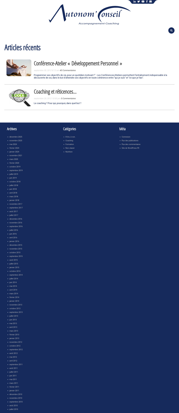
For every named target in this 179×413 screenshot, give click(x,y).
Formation (70, 144)
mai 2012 (13, 357)
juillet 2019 (13, 174)
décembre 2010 (15, 394)
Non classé (70, 148)
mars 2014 (13, 294)
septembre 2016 (16, 226)
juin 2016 (13, 234)
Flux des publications (130, 141)
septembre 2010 (16, 402)
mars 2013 (13, 331)
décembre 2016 (15, 219)
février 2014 (14, 297)
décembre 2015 (15, 245)
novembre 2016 (15, 223)
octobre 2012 (14, 346)
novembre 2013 (15, 305)
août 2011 (13, 368)
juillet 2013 (13, 316)
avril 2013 (13, 327)
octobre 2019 (14, 167)
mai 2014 (13, 286)
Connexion (126, 137)
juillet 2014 (13, 279)
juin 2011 (13, 376)
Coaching (69, 141)
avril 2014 (13, 290)
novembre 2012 (15, 342)
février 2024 (14, 148)
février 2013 (14, 335)
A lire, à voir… (71, 137)
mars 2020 (13, 159)
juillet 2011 (13, 372)
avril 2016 (13, 238)
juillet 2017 (13, 215)
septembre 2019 (16, 170)
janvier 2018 (14, 200)
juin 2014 (13, 282)
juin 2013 (13, 320)
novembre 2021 (15, 156)
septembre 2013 (16, 312)
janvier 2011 (14, 391)
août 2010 (13, 406)
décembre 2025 (15, 137)
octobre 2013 (14, 309)
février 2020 (14, 163)
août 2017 (13, 211)
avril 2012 (13, 361)
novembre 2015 (15, 249)
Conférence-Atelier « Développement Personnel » (78, 63)
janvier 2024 (14, 152)
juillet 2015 (13, 264)
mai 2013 (13, 323)
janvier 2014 (14, 301)
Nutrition (69, 152)
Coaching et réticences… (55, 91)
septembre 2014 (16, 275)
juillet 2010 (13, 409)
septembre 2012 (16, 350)
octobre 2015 (14, 253)
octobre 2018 (14, 182)
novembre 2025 (15, 141)
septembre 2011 (16, 364)
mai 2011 (13, 379)
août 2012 (13, 353)
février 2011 (14, 387)
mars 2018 (13, 197)
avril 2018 (13, 193)
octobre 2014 (14, 271)
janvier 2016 (14, 241)
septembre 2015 (16, 256)
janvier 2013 (14, 338)
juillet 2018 (13, 185)
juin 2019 (13, 178)
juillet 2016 (13, 230)
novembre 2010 (15, 398)
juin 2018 (13, 189)
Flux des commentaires (131, 144)
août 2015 (13, 260)
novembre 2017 (15, 204)
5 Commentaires (68, 98)
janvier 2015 (14, 267)
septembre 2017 (16, 208)
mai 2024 (13, 144)
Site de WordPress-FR (130, 148)
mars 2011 (13, 383)
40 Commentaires (68, 70)
